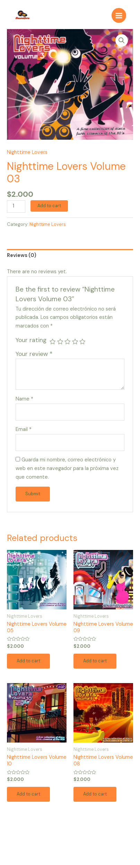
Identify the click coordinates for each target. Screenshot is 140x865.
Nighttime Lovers (27, 152)
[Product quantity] (16, 206)
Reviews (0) (21, 255)
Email (24, 429)
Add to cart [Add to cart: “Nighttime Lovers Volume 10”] (28, 794)
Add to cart (49, 206)
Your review (34, 354)
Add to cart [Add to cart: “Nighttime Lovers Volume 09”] (95, 661)
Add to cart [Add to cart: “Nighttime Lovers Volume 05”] (28, 661)
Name (24, 399)
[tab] (70, 256)
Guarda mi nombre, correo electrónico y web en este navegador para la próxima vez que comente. (67, 468)
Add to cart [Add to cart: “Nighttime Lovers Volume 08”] (95, 794)
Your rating (31, 340)
